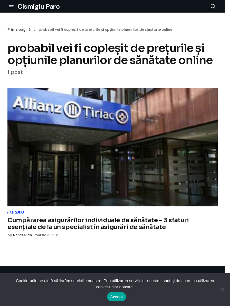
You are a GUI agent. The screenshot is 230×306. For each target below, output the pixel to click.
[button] (11, 6)
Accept (116, 297)
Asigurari (18, 212)
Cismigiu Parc (38, 6)
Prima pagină (19, 29)
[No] (222, 289)
